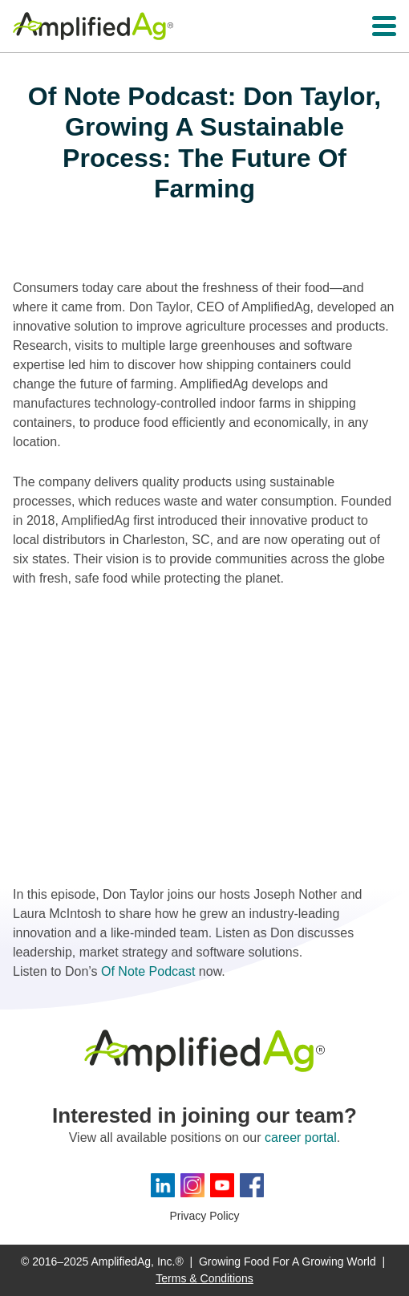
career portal (301, 1137)
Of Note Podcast (148, 971)
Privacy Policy (204, 1215)
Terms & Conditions (204, 1278)
